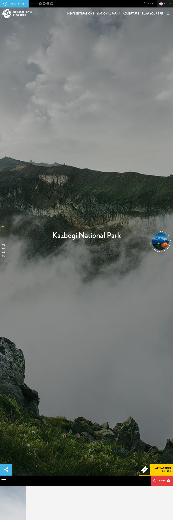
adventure (131, 13)
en (163, 4)
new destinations (80, 13)
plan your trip (153, 13)
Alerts (164, 480)
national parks (108, 13)
